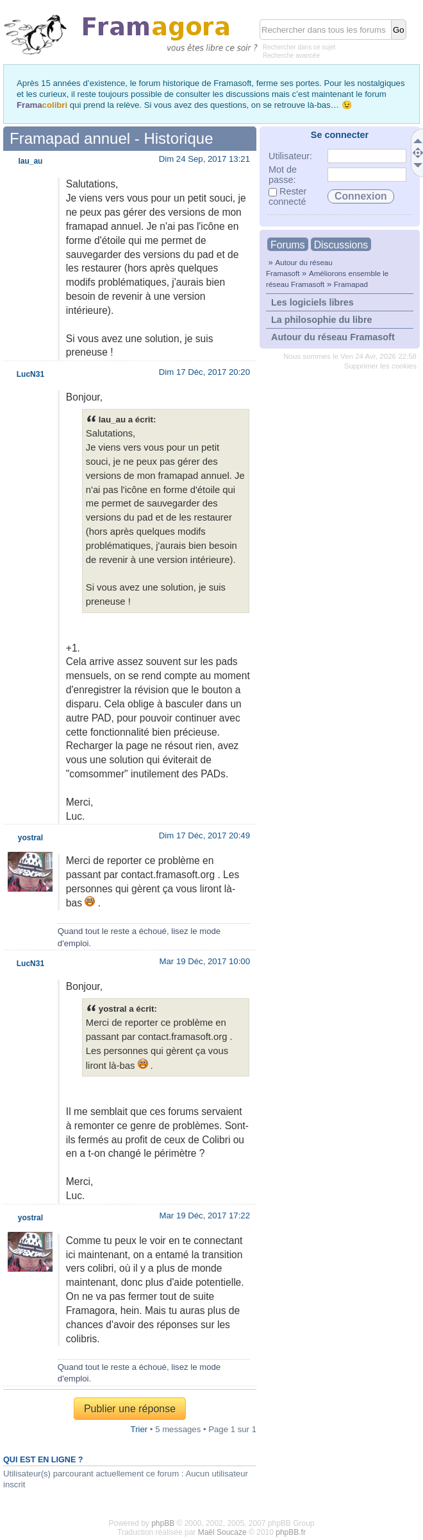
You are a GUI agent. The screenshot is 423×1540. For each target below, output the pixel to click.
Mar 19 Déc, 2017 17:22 (205, 1215)
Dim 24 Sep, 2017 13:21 (204, 159)
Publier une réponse (130, 1408)
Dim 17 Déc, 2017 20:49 (204, 835)
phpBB (162, 1523)
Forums (287, 244)
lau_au (30, 161)
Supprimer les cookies (380, 366)
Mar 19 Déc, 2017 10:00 (205, 961)
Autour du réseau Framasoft (333, 337)
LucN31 (30, 374)
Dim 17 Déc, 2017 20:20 (204, 372)
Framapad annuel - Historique (111, 138)
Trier (139, 1429)
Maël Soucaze (222, 1532)
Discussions (341, 244)
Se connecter (340, 135)
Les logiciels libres (312, 302)
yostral (30, 837)
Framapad (351, 284)
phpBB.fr (291, 1532)
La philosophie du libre (321, 320)
